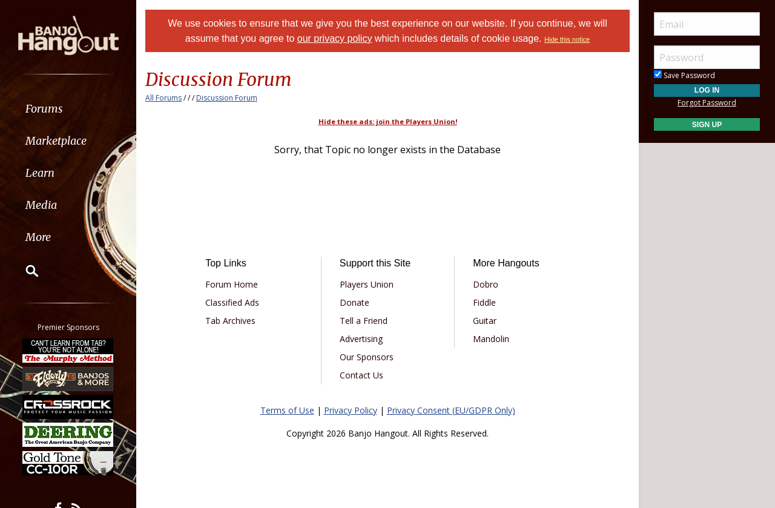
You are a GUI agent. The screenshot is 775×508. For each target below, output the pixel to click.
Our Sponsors (367, 357)
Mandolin (491, 339)
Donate (354, 302)
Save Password (684, 75)
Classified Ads (232, 302)
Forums (44, 109)
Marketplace (56, 141)
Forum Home (231, 284)
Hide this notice (567, 39)
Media (41, 205)
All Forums (163, 98)
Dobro (485, 284)
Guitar (484, 320)
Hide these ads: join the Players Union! (387, 121)
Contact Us (361, 375)
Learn (39, 173)
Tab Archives (230, 320)
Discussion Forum (226, 98)
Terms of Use (287, 410)
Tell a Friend (364, 320)
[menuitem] (68, 109)
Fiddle (484, 302)
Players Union (367, 284)
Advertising (361, 339)
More (38, 237)
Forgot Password (707, 102)
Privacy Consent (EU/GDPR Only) (451, 410)
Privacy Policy (350, 410)
